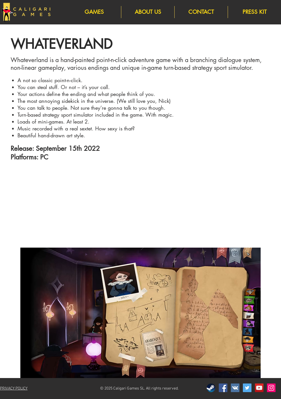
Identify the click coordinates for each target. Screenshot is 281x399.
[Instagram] (271, 387)
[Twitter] (247, 387)
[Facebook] (223, 387)
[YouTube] (259, 387)
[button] (140, 313)
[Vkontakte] (235, 387)
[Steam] (211, 387)
